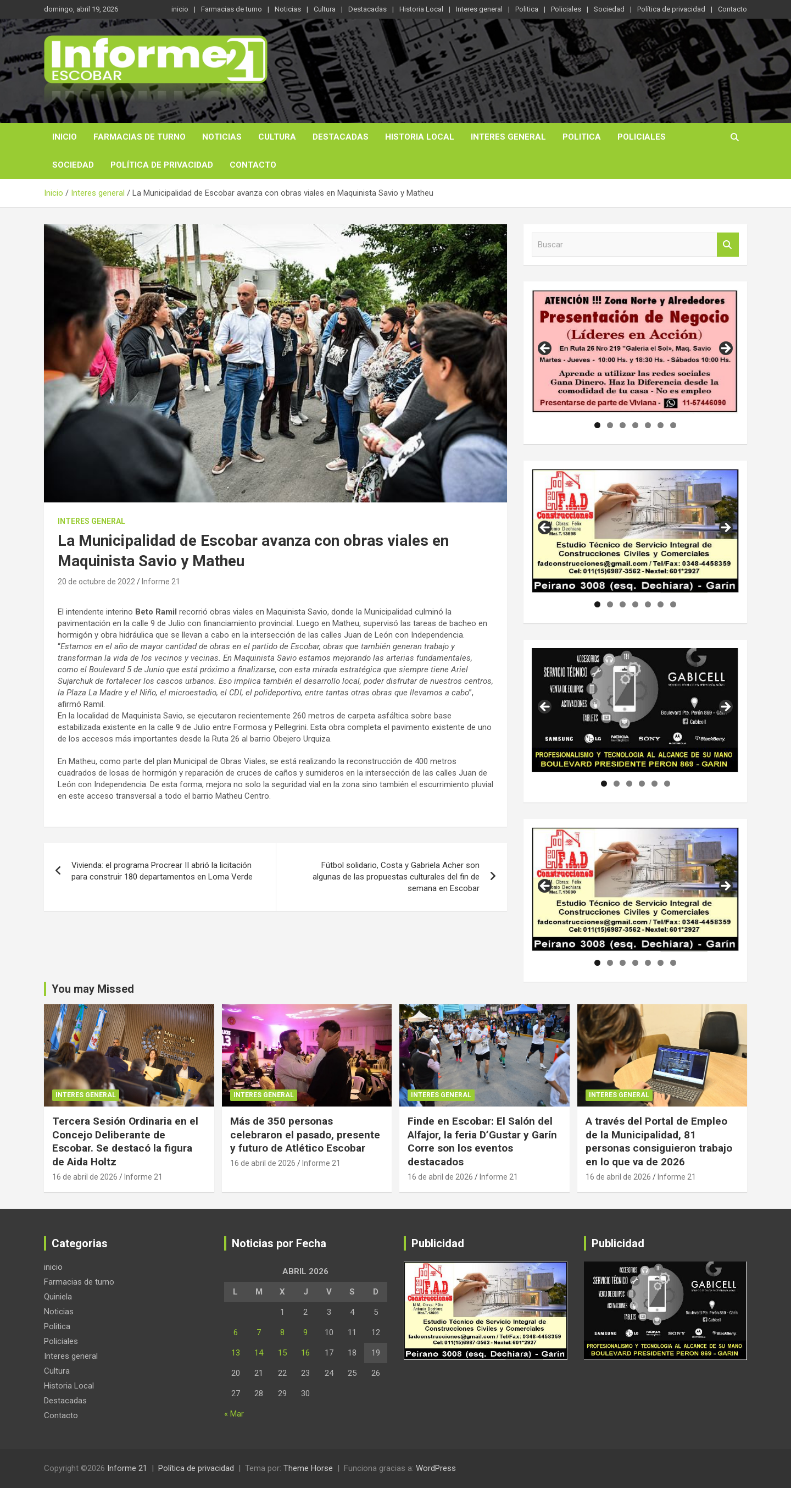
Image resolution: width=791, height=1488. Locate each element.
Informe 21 (161, 581)
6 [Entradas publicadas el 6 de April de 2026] (235, 1332)
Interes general (479, 9)
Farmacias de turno (231, 9)
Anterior (545, 886)
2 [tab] (610, 425)
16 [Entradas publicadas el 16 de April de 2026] (305, 1353)
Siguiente (725, 886)
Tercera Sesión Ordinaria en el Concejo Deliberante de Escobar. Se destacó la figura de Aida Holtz (125, 1141)
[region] (635, 352)
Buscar (728, 245)
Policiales (566, 9)
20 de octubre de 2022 (96, 581)
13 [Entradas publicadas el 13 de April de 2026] (235, 1353)
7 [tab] (673, 425)
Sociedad (609, 9)
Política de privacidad (671, 9)
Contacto (732, 9)
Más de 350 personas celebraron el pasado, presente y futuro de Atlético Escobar (305, 1134)
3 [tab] (623, 425)
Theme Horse (308, 1468)
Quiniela (58, 1297)
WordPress (436, 1468)
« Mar (234, 1414)
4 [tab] (635, 425)
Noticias (288, 9)
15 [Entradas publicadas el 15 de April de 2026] (282, 1353)
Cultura (325, 9)
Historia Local (421, 9)
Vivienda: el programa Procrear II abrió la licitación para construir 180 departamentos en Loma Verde (162, 871)
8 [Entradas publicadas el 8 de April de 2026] (282, 1332)
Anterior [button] (545, 349)
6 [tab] (661, 425)
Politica (526, 9)
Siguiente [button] (725, 349)
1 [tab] (597, 425)
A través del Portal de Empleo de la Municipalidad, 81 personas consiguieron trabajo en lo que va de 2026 (659, 1141)
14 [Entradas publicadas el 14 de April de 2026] (258, 1353)
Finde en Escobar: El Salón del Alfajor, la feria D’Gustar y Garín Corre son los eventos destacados (482, 1141)
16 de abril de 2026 (85, 1176)
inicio (179, 9)
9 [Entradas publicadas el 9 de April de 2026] (305, 1332)
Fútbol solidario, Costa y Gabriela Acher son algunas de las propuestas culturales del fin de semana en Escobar (396, 876)
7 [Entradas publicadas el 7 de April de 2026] (259, 1332)
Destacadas (367, 9)
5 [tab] (648, 425)
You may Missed (93, 988)
